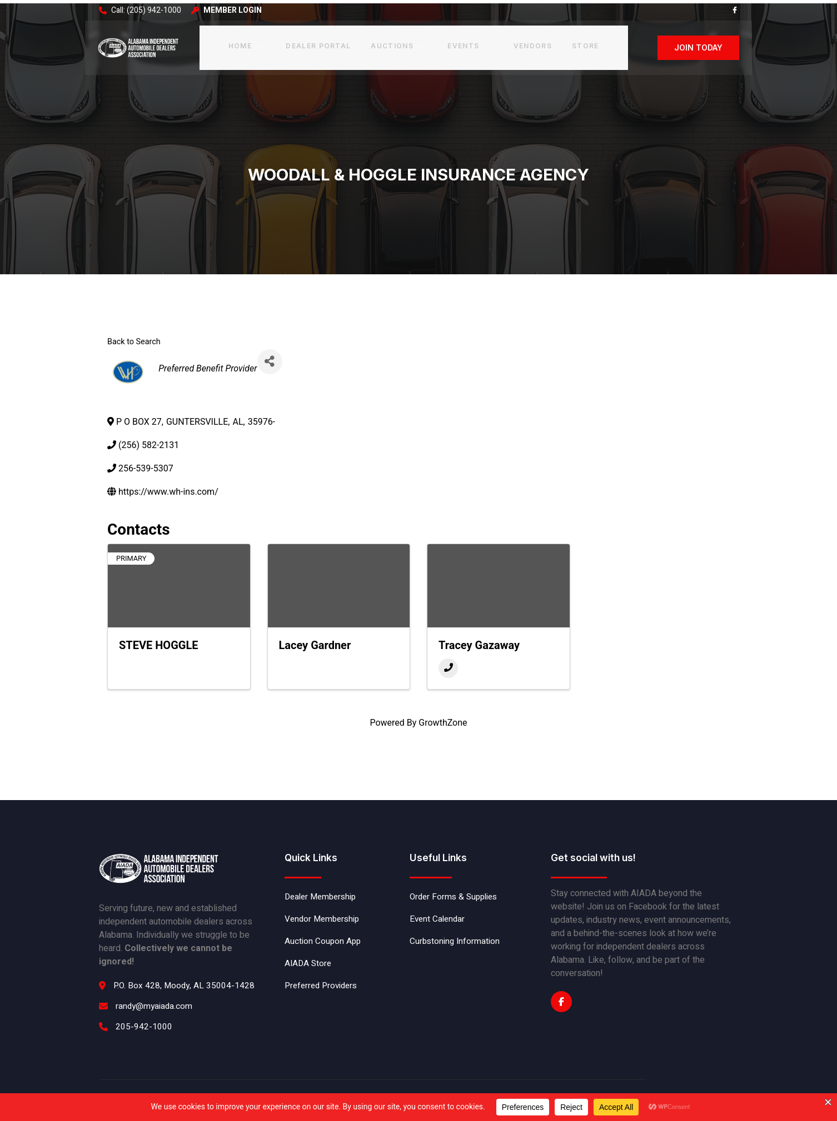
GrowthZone (442, 716)
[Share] (270, 355)
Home (248, 43)
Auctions (399, 43)
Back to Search (134, 336)
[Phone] (448, 662)
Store (583, 43)
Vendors (530, 43)
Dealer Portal (318, 43)
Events (469, 43)
